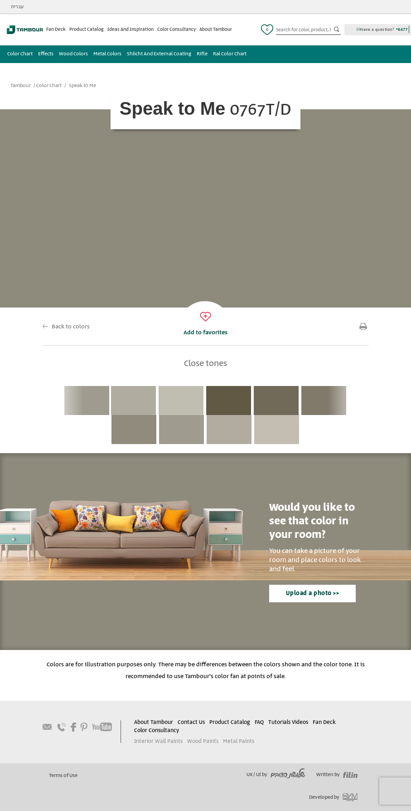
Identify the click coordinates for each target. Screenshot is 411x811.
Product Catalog (86, 29)
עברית (17, 6)
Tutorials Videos (288, 722)
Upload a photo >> (312, 593)
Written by (337, 774)
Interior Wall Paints (158, 741)
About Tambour (215, 29)
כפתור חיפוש (337, 30)
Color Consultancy (176, 29)
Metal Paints (238, 741)
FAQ (259, 722)
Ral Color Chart (230, 54)
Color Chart (20, 54)
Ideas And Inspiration (130, 29)
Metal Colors (107, 54)
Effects (45, 54)
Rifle (202, 54)
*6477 (402, 29)
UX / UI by (276, 774)
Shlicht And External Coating (159, 54)
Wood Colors (73, 54)
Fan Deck (56, 29)
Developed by (333, 797)
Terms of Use (63, 775)
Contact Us (191, 722)
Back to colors (71, 326)
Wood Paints (202, 741)
